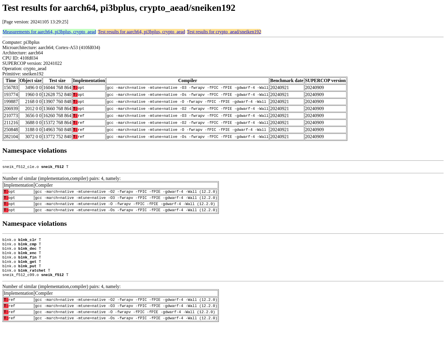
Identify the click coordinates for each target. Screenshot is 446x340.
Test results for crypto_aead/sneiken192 (224, 31)
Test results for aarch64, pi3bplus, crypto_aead (141, 31)
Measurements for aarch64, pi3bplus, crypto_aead (49, 31)
